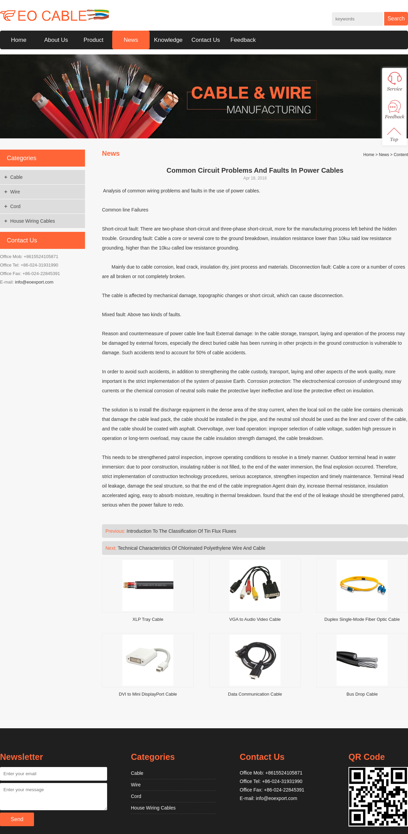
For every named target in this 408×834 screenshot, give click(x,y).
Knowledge (168, 40)
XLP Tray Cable (148, 619)
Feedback (243, 40)
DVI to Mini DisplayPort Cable (148, 694)
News (131, 40)
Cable (16, 177)
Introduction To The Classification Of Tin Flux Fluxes (181, 531)
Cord (15, 206)
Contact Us (205, 40)
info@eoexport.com (34, 282)
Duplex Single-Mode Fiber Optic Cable (362, 619)
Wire (15, 191)
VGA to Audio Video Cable (255, 619)
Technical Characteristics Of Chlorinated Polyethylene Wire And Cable (191, 548)
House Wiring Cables (32, 221)
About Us (56, 40)
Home (18, 40)
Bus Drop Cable (362, 694)
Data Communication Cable (255, 694)
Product (94, 40)
